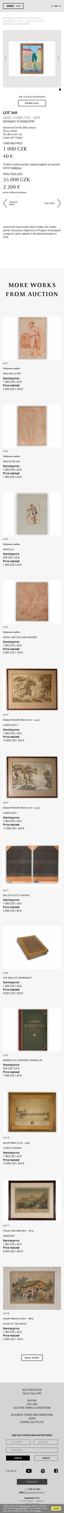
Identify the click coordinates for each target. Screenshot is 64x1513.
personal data (21, 1508)
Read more (32, 1357)
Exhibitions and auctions (28, 17)
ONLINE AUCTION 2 (12, 20)
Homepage (8, 17)
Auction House (32, 1390)
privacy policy (24, 1506)
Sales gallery (32, 1393)
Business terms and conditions (32, 1415)
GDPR (32, 1418)
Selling (32, 1404)
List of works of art (34, 20)
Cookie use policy (32, 1422)
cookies (38, 1511)
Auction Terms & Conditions (32, 1407)
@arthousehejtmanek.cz (32, 1492)
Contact (32, 1481)
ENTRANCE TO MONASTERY (16, 23)
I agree (56, 1508)
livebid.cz (16, 168)
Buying (32, 1400)
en (56, 6)
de (60, 6)
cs (52, 6)
